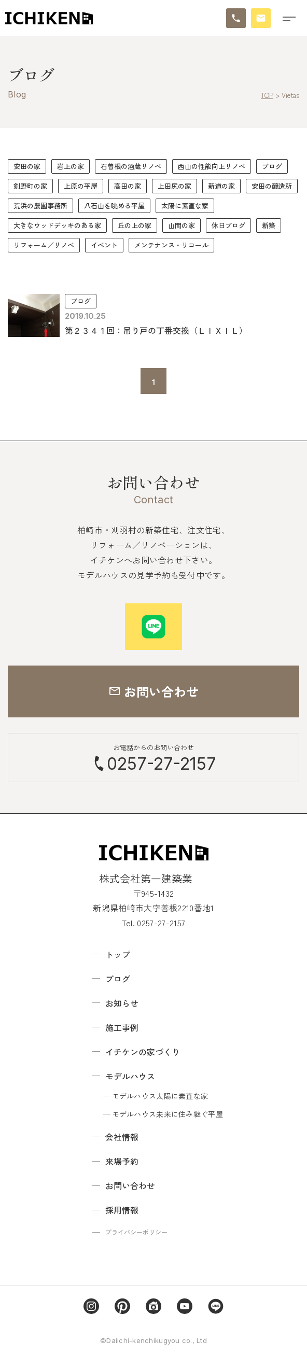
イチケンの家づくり (142, 1051)
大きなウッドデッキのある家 (57, 225)
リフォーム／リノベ (43, 245)
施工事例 (121, 1027)
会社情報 (121, 1136)
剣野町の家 (30, 186)
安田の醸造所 (272, 186)
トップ (117, 954)
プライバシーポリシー (136, 1231)
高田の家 (127, 186)
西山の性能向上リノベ (211, 166)
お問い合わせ (130, 1185)
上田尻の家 (174, 186)
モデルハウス (130, 1076)
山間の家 (181, 225)
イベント (104, 245)
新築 (268, 225)
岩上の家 (70, 166)
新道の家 (221, 186)
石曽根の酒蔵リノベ (131, 166)
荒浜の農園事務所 (40, 205)
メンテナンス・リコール (171, 245)
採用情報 (121, 1210)
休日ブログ (228, 225)
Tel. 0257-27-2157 (153, 922)
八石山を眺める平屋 (114, 205)
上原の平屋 (80, 186)
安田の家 (26, 166)
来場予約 (121, 1161)
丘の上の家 (134, 225)
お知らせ (121, 1003)
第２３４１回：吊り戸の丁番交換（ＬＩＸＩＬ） (156, 330)
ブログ (272, 166)
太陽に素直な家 (184, 205)
